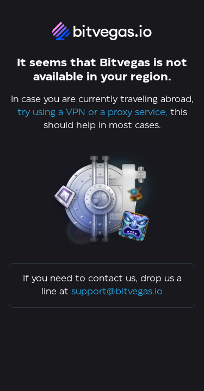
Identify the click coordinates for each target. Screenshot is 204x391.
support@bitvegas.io (117, 292)
